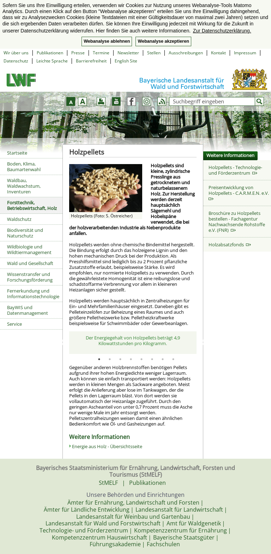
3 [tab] (120, 359)
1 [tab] (99, 359)
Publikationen (50, 53)
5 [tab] (141, 359)
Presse (78, 53)
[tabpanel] (133, 342)
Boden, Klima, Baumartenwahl (24, 167)
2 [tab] (109, 359)
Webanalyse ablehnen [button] (107, 41)
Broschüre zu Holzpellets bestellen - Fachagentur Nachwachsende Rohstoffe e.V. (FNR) (237, 221)
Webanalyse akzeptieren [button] (163, 41)
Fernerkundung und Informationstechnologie (33, 294)
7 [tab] (162, 359)
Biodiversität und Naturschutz (25, 233)
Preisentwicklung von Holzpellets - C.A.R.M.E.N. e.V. (240, 192)
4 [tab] (130, 359)
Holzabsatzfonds (230, 244)
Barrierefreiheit (91, 61)
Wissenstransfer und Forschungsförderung (30, 277)
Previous (63, 342)
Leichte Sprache (52, 61)
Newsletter (128, 53)
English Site (126, 61)
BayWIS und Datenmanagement (27, 310)
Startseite (17, 153)
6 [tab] (152, 359)
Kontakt (218, 53)
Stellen (154, 53)
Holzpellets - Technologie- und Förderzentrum (235, 170)
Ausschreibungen (186, 53)
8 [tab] (173, 359)
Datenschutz (16, 61)
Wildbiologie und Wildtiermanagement (29, 249)
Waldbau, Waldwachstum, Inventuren (24, 186)
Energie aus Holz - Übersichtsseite (107, 446)
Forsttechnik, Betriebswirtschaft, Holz (32, 205)
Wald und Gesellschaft (30, 263)
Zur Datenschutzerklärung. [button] (222, 31)
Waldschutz (19, 219)
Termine (101, 53)
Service (14, 324)
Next (201, 342)
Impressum (245, 53)
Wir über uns (16, 53)
